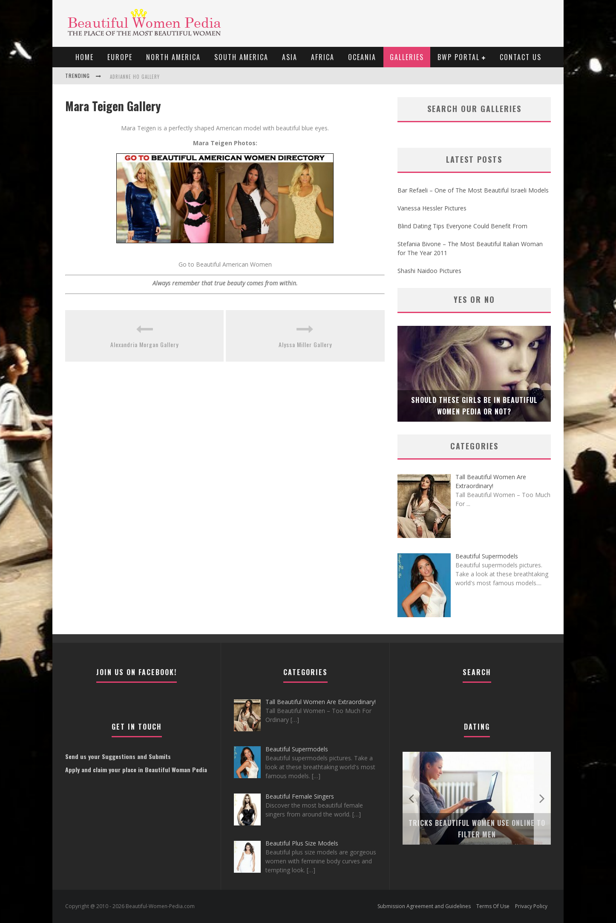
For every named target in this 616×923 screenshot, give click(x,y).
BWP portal (459, 57)
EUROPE (119, 57)
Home (84, 57)
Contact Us (520, 57)
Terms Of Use (492, 906)
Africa (322, 57)
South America (241, 57)
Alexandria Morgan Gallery (144, 344)
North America (173, 57)
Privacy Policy (531, 906)
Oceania (362, 57)
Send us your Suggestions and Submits (118, 756)
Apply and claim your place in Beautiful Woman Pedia (136, 769)
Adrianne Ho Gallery (135, 76)
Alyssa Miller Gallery (305, 344)
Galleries (407, 57)
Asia (289, 57)
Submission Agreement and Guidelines (424, 906)
